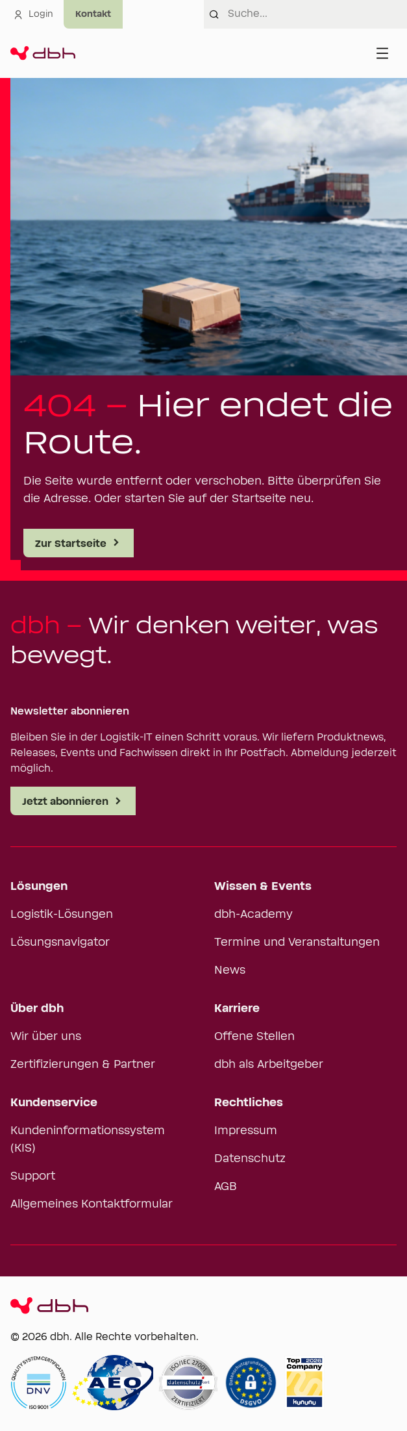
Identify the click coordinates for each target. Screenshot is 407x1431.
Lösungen (39, 886)
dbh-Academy (253, 914)
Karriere (237, 1008)
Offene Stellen (254, 1036)
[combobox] (318, 14)
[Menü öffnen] (382, 53)
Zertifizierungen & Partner (82, 1064)
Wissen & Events (263, 886)
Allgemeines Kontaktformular (91, 1204)
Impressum (245, 1130)
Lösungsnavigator (60, 942)
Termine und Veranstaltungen (297, 942)
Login (33, 14)
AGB (225, 1186)
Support (32, 1176)
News (229, 970)
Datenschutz (250, 1158)
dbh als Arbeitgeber (268, 1064)
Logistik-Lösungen (61, 914)
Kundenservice (53, 1102)
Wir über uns (45, 1036)
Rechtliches (248, 1102)
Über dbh (37, 1008)
